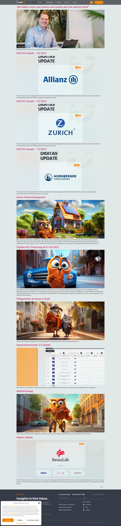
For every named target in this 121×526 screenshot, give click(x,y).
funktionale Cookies (13, 506)
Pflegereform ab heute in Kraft (33, 298)
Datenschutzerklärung (12, 513)
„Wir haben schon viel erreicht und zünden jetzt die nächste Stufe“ (53, 7)
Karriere (59, 2)
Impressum (24, 523)
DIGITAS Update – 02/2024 (31, 101)
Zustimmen (8, 520)
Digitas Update (25, 437)
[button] (39, 503)
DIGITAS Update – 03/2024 (31, 53)
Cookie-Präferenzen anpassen (80, 522)
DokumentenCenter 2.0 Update (33, 344)
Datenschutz (18, 523)
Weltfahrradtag (25, 391)
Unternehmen (49, 2)
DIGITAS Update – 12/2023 (31, 149)
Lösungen (39, 2)
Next (102, 487)
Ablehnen (20, 520)
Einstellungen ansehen (33, 520)
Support (67, 2)
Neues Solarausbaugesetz (31, 197)
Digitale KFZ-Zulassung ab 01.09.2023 (38, 247)
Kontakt (75, 2)
